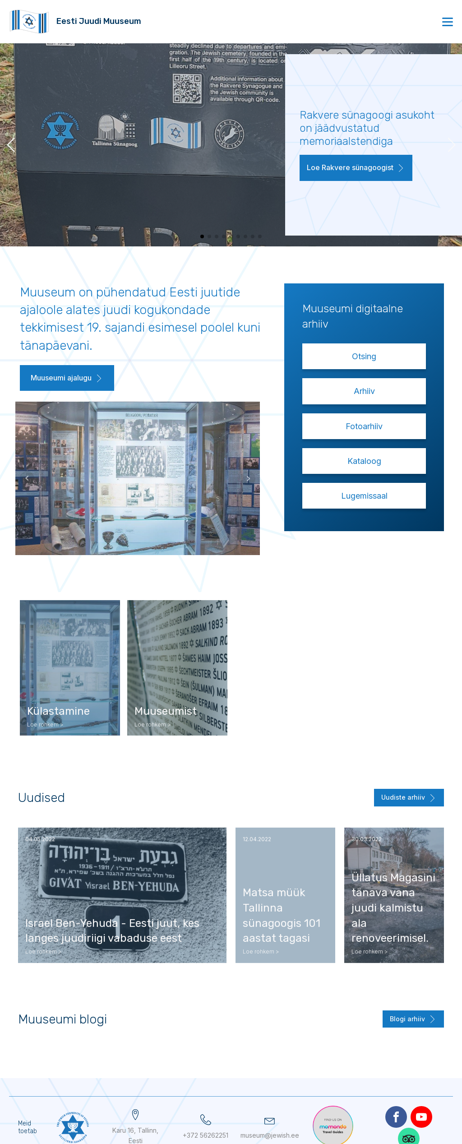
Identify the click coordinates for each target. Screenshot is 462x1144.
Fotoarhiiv (364, 426)
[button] (356, 170)
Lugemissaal (364, 495)
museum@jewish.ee (269, 1135)
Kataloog (364, 461)
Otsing (364, 356)
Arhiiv (364, 391)
